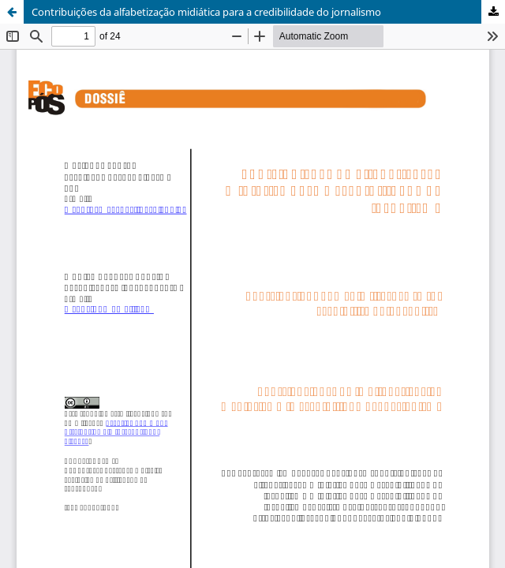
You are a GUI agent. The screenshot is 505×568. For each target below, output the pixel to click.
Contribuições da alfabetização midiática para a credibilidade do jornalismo (206, 12)
